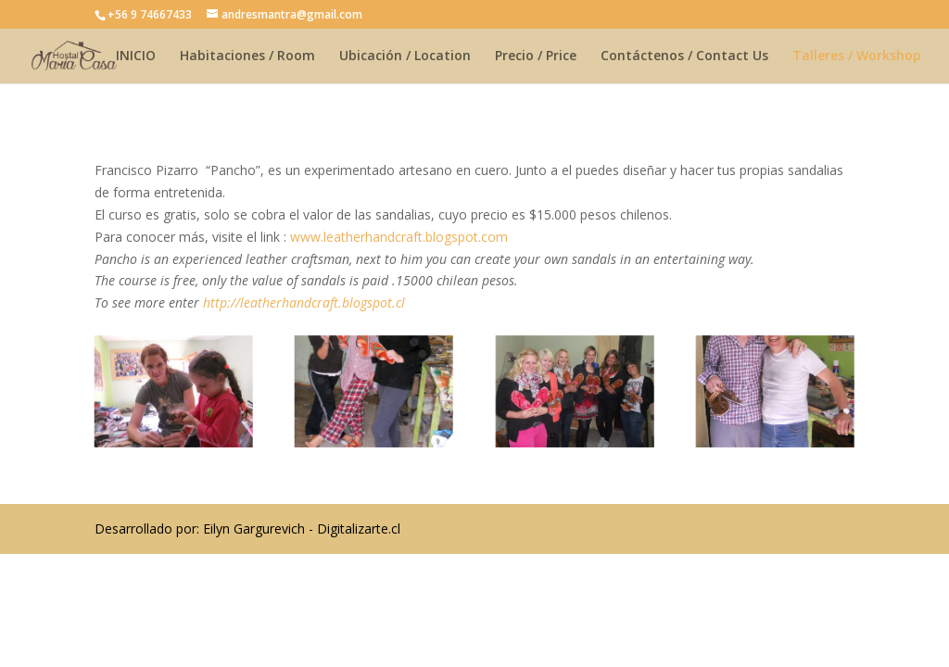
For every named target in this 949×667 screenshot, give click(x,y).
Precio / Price (535, 56)
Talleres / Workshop (856, 56)
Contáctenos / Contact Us (684, 56)
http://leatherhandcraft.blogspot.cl (304, 302)
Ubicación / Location (405, 56)
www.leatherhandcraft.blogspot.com (399, 236)
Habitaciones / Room (247, 56)
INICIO (136, 56)
